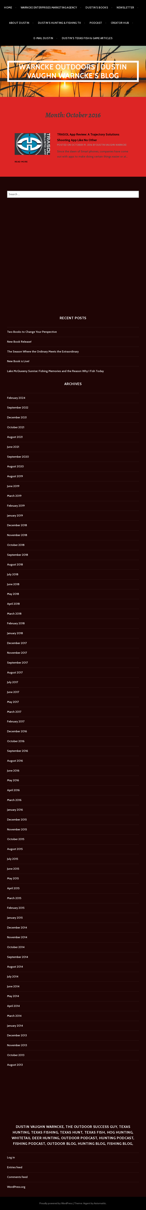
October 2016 (15, 741)
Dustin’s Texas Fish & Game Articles (87, 38)
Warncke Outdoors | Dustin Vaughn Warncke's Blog (73, 71)
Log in (11, 1157)
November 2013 (17, 1045)
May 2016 (13, 780)
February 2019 (16, 505)
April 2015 (13, 888)
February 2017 (15, 721)
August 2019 (15, 476)
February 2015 (15, 907)
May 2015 (13, 878)
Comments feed (17, 1177)
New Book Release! (19, 341)
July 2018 (12, 574)
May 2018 (13, 594)
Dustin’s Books (97, 7)
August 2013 (15, 1064)
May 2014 (13, 996)
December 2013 (17, 1035)
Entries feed (14, 1167)
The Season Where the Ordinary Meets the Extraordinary (43, 351)
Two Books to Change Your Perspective (32, 331)
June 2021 (13, 446)
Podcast (96, 22)
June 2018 (13, 584)
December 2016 (17, 731)
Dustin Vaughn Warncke (111, 144)
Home (8, 7)
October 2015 (15, 839)
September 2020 (18, 456)
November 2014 (17, 937)
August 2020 (15, 466)
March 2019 (14, 495)
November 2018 (17, 535)
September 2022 (17, 407)
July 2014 (12, 976)
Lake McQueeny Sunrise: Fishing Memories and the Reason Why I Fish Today (55, 371)
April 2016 (13, 790)
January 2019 (15, 515)
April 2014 (13, 1006)
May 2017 (13, 702)
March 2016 (14, 800)
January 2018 (15, 633)
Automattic (100, 1203)
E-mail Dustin (43, 38)
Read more (21, 161)
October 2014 (16, 947)
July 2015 (12, 859)
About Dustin (19, 22)
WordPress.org (16, 1187)
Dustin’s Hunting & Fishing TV (59, 22)
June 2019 (13, 486)
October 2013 (15, 1055)
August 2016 (15, 760)
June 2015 (13, 868)
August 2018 (15, 564)
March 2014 (14, 1015)
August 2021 (15, 437)
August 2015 (15, 849)
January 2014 (15, 1025)
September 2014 (17, 957)
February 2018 (16, 623)
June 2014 (13, 986)
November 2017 (17, 652)
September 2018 (17, 554)
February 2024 (16, 398)
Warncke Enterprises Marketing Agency (49, 7)
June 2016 (13, 770)
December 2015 (17, 819)
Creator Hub (120, 22)
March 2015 (14, 898)
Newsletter (125, 7)
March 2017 (14, 711)
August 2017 (15, 672)
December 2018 (17, 525)
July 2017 (12, 682)
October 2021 (15, 427)
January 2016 (15, 809)
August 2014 (15, 966)
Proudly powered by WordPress (55, 1203)
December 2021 (17, 417)
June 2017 (13, 692)
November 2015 (17, 829)
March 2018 (14, 613)
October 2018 (16, 545)
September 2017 (17, 662)
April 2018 (13, 603)
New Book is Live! (18, 361)
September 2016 (17, 751)
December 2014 (17, 927)
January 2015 (15, 917)
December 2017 (17, 643)
